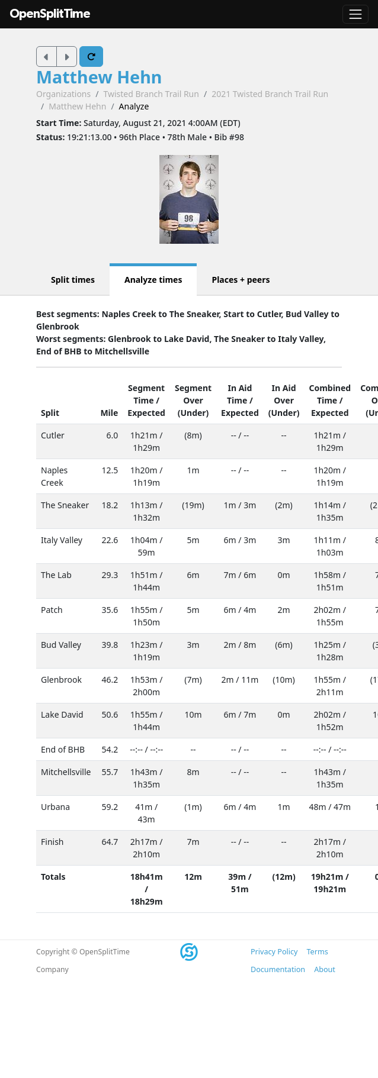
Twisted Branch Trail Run (150, 93)
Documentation (278, 969)
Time (143, 400)
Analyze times (153, 279)
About (324, 969)
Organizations (63, 93)
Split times (73, 279)
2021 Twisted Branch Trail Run (270, 93)
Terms (317, 952)
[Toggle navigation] (355, 14)
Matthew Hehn (99, 76)
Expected (146, 412)
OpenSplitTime (49, 14)
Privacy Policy (274, 952)
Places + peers (241, 279)
